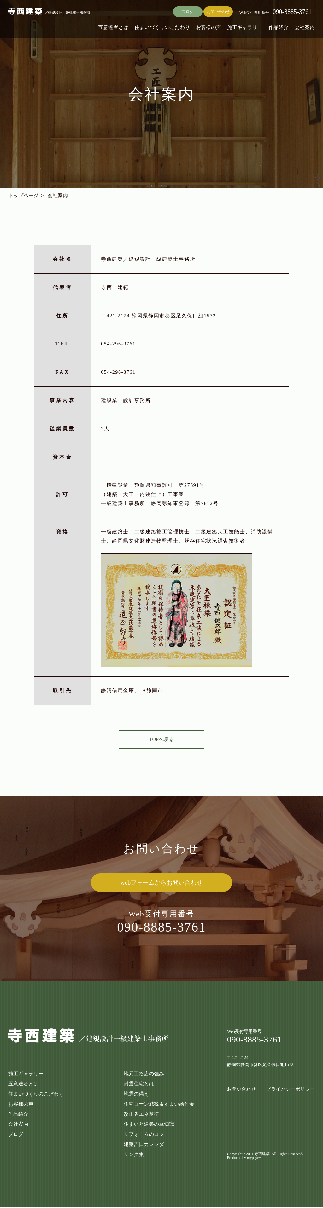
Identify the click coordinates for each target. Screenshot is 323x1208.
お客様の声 (208, 27)
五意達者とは (113, 27)
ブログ (187, 11)
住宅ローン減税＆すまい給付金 (159, 1105)
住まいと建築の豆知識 (149, 1125)
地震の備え (136, 1095)
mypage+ (254, 1159)
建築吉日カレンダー (146, 1145)
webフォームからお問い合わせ (161, 882)
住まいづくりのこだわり (162, 27)
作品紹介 (278, 27)
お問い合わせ (218, 11)
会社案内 (305, 27)
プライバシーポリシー (290, 1090)
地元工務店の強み (144, 1075)
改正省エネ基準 (141, 1115)
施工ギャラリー (244, 27)
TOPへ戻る (161, 739)
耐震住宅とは (139, 1085)
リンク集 (134, 1155)
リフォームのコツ (144, 1135)
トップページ (23, 195)
